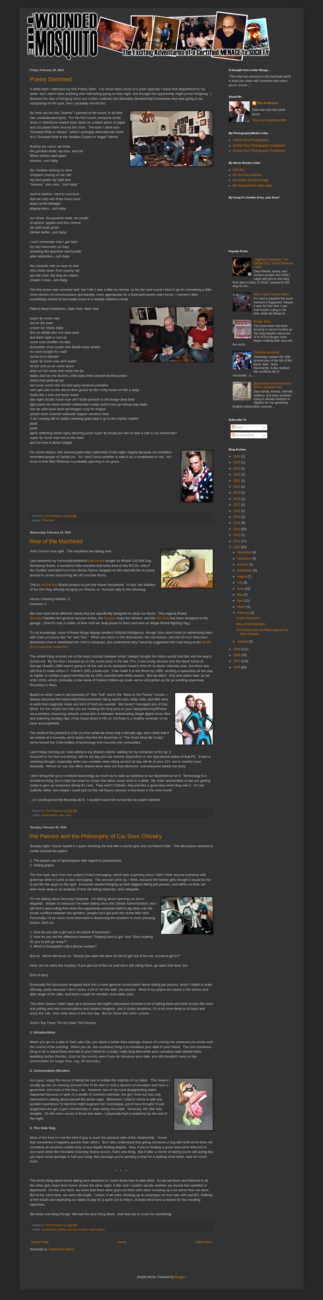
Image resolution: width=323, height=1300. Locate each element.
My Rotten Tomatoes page (251, 180)
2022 (237, 474)
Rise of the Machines (56, 541)
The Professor (267, 103)
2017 (237, 505)
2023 (237, 468)
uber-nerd (65, 815)
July (240, 582)
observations (49, 815)
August (242, 576)
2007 (237, 661)
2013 (237, 529)
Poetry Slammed (51, 79)
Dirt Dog (162, 618)
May (240, 595)
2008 (237, 655)
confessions (49, 1229)
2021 (237, 481)
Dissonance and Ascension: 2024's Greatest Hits (273, 385)
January (243, 641)
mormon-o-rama (78, 1229)
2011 (237, 541)
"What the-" (49, 520)
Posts (237, 427)
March (242, 607)
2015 (237, 517)
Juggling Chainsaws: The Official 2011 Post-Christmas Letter (273, 263)
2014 (237, 523)
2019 (237, 492)
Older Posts (204, 1242)
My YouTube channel (247, 175)
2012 (237, 535)
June (241, 589)
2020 (237, 486)
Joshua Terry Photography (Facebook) (259, 150)
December (244, 552)
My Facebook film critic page (252, 185)
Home (122, 1242)
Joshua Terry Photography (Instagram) (259, 145)
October (243, 564)
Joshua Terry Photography (251, 140)
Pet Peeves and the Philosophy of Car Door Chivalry (96, 836)
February (243, 613)
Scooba (110, 618)
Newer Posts (40, 1242)
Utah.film (239, 170)
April (240, 600)
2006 (237, 667)
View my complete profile (269, 120)
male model (95, 561)
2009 (237, 649)
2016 (237, 511)
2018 (237, 499)
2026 (237, 456)
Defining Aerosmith (267, 352)
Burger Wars (262, 321)
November (244, 558)
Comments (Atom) (61, 1249)
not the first (49, 585)
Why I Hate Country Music (271, 294)
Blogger (180, 1277)
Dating (62, 1229)
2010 (237, 547)
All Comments (243, 435)
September (245, 570)
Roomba (36, 618)
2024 (237, 462)
